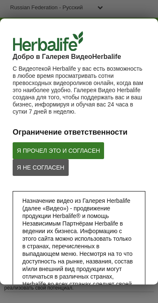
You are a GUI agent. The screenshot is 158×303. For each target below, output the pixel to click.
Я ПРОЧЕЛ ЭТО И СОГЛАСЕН (58, 150)
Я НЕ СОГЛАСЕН (40, 167)
